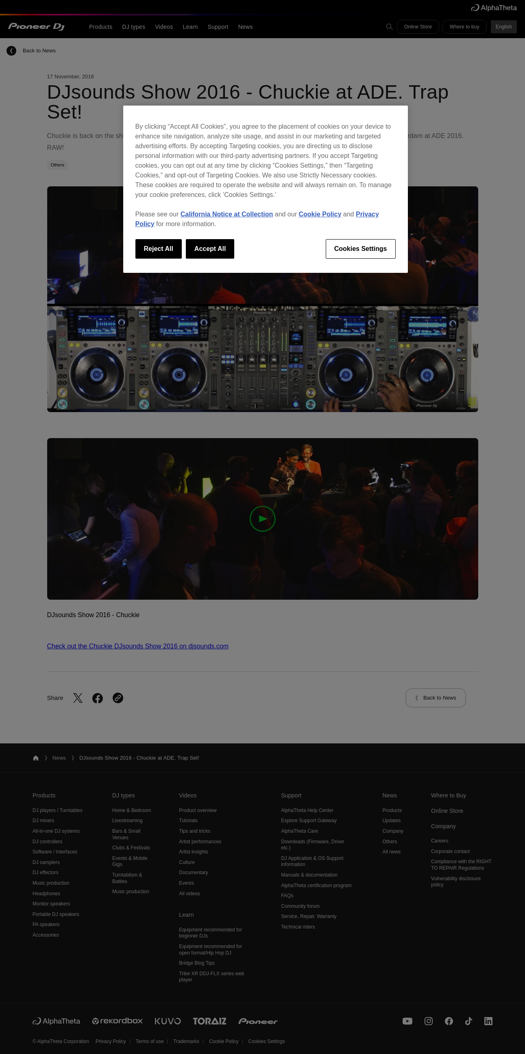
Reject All (158, 248)
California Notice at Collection (227, 214)
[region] (265, 189)
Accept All (210, 248)
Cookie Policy (319, 214)
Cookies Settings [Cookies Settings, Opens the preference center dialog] (360, 248)
